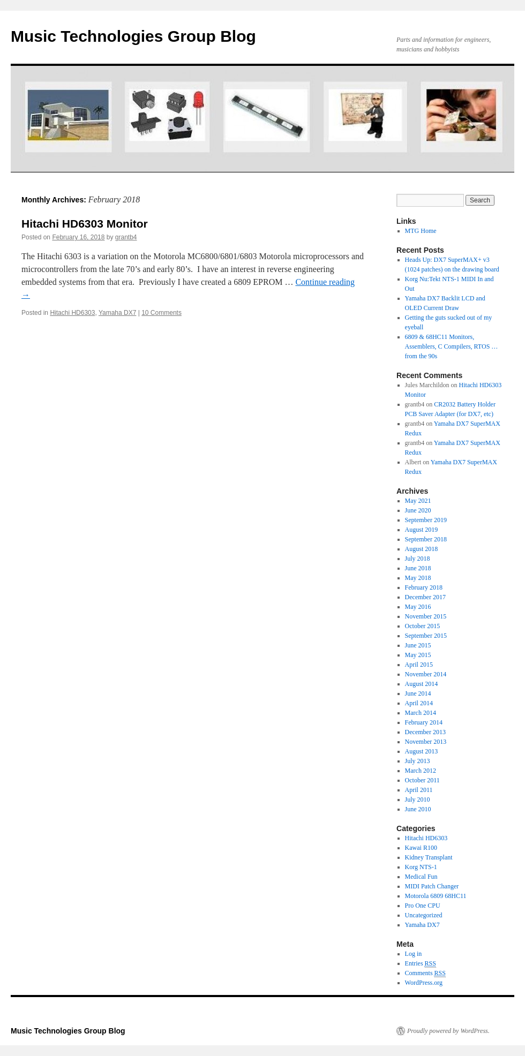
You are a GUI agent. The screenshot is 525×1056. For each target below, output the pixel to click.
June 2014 (418, 693)
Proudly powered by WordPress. (448, 1031)
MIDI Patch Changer (432, 886)
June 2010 (418, 809)
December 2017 (425, 597)
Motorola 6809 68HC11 (436, 896)
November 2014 (426, 674)
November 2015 (426, 616)
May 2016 (418, 606)
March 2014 (420, 712)
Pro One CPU (422, 905)
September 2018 (426, 539)
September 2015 (426, 635)
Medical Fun (421, 876)
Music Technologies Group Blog (133, 36)
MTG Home (421, 231)
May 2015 (418, 655)
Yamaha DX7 (117, 312)
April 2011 (419, 790)
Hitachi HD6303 (72, 312)
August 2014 (421, 684)
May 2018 (418, 578)
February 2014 (423, 722)
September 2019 (426, 520)
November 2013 (426, 741)
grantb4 (126, 237)
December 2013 (425, 732)
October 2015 (422, 626)
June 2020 (418, 510)
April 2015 (419, 664)
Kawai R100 (421, 847)
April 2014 (419, 703)
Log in (413, 953)
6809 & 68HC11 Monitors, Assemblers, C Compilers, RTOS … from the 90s (451, 346)
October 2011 (422, 780)
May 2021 (418, 500)
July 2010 (417, 799)
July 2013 (417, 761)
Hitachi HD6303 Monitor (84, 223)
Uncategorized (423, 915)
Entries (420, 964)
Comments (425, 973)
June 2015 (418, 645)
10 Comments (161, 312)
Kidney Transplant (429, 857)
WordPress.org (423, 982)
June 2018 (418, 568)
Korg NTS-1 (421, 867)
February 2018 (423, 587)
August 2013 (421, 751)
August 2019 (421, 529)
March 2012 (420, 770)
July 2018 (417, 558)
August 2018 (421, 549)
